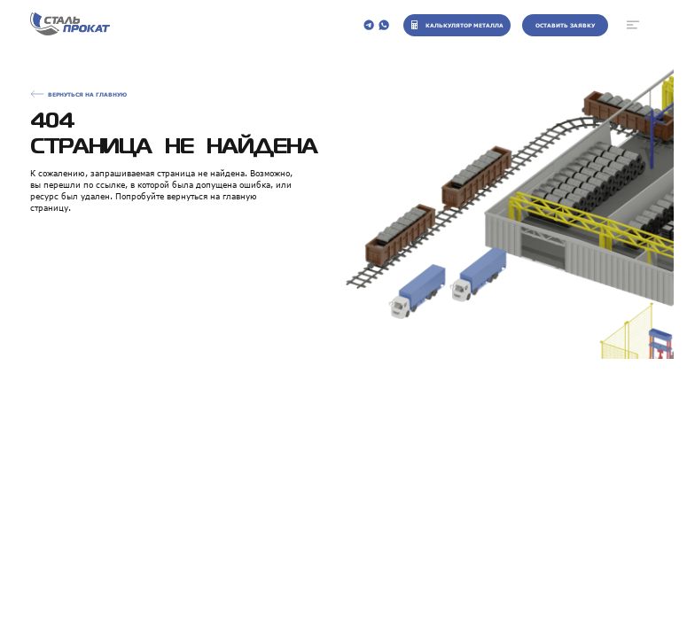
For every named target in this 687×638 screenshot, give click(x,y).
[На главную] (70, 25)
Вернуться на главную (87, 94)
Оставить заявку (565, 25)
